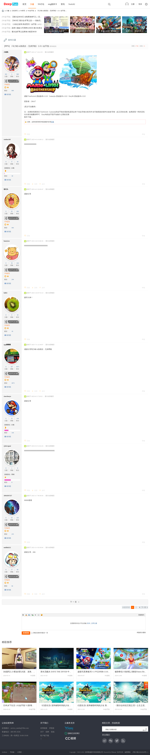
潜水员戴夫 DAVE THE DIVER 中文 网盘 (58, 672)
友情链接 (43, 728)
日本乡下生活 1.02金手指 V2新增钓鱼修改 (21, 705)
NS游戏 (32, 675)
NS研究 (22, 11)
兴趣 (32, 4)
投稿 (52, 732)
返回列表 (127, 607)
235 (17, 518)
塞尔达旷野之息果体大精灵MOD (24, 32)
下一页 (143, 607)
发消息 (9, 94)
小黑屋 (19, 752)
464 (17, 211)
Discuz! (114, 752)
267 (12, 367)
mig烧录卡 (52, 4)
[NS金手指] (6, 17)
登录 (140, 4)
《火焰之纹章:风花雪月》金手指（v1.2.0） (28, 24)
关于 (42, 732)
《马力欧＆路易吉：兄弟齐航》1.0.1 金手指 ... (51, 11)
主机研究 (15, 11)
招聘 (47, 732)
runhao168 (7, 139)
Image (29, 615)
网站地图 (45, 738)
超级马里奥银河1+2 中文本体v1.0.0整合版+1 (97, 672)
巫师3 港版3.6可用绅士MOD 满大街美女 (27, 28)
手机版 (12, 752)
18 (17, 315)
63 (12, 518)
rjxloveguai (7, 446)
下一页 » (75, 602)
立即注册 (94, 623)
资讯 (63, 4)
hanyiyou (7, 241)
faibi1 (5, 293)
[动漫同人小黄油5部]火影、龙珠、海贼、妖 (22, 672)
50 (12, 263)
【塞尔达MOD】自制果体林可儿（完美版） (28, 17)
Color (26, 615)
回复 (52, 122)
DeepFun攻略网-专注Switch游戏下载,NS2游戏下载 (3, 11)
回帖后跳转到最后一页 (39, 633)
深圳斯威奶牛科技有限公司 (94, 752)
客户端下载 (44, 736)
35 (12, 418)
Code (38, 615)
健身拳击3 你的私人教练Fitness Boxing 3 (132, 672)
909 (17, 74)
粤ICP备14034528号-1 (140, 752)
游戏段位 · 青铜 (9, 474)
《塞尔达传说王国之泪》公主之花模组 (132, 705)
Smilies (41, 615)
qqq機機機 (7, 344)
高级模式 (141, 615)
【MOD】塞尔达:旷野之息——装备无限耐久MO (30, 20)
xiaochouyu (7, 396)
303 (6, 74)
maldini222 (7, 547)
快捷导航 (146, 4)
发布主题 (12, 40)
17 (12, 569)
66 (17, 569)
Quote (35, 615)
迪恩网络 (128, 752)
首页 (24, 4)
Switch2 (71, 4)
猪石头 (6, 189)
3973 (17, 367)
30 (17, 162)
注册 (133, 4)
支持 (35, 184)
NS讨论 (41, 4)
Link (32, 615)
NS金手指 (31, 11)
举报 (143, 134)
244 (17, 263)
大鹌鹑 (6, 52)
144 (17, 418)
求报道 (51, 728)
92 (12, 211)
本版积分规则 (141, 632)
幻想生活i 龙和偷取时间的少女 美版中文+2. (96, 705)
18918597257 (8, 496)
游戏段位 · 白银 (9, 168)
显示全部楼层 (49, 52)
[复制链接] (53, 46)
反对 (43, 184)
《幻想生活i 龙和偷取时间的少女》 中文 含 (59, 705)
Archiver (4, 752)
